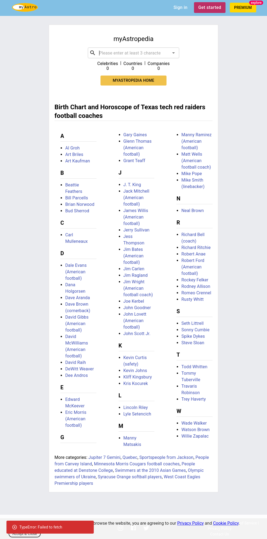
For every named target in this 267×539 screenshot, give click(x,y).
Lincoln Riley (135, 407)
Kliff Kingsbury (137, 377)
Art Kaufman (77, 160)
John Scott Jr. (137, 333)
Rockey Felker (194, 279)
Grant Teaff (134, 160)
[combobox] (133, 52)
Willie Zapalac (195, 436)
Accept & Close (24, 534)
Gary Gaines (135, 134)
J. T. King (132, 184)
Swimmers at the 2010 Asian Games (150, 470)
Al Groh (72, 148)
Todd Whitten (194, 366)
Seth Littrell (192, 323)
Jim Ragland (135, 275)
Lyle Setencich (137, 414)
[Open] (173, 53)
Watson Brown (195, 429)
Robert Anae (193, 254)
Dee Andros (76, 375)
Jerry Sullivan (136, 230)
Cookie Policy (226, 523)
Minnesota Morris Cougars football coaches (137, 463)
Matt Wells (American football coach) (196, 161)
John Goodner (137, 307)
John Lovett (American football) (134, 321)
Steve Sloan (192, 342)
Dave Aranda (77, 297)
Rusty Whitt (192, 299)
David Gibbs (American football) (76, 324)
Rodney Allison (195, 286)
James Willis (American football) (135, 217)
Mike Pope (191, 173)
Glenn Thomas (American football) (137, 148)
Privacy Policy (190, 523)
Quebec (130, 457)
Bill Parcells (76, 197)
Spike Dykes (193, 336)
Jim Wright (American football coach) (138, 288)
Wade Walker (194, 423)
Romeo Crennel (196, 292)
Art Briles (74, 154)
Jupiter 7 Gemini (104, 457)
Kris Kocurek (135, 383)
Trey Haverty (193, 399)
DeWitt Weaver (79, 368)
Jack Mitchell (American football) (136, 198)
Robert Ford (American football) (192, 267)
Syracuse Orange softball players (130, 476)
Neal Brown (192, 210)
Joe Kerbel (133, 301)
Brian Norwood (79, 204)
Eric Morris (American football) (75, 419)
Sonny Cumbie (195, 329)
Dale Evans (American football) (75, 272)
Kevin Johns (135, 370)
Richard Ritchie (196, 247)
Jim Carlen (133, 268)
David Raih (75, 362)
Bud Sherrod (77, 210)
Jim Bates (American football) (133, 256)
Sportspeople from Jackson (166, 457)
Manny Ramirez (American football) (196, 141)
